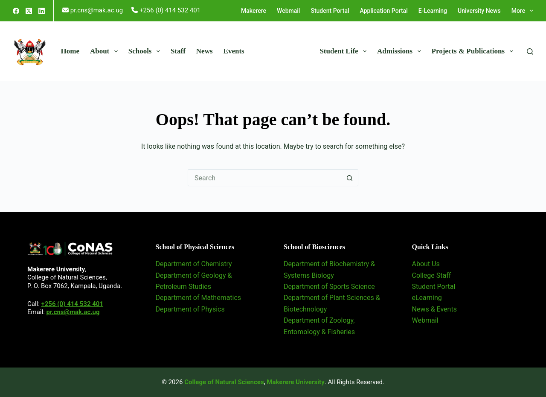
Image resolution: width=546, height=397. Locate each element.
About (105, 51)
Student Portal (330, 10)
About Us (426, 264)
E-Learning (432, 10)
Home (70, 51)
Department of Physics (190, 309)
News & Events (434, 309)
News (204, 51)
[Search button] (349, 177)
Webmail (288, 10)
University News (479, 10)
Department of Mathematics (198, 298)
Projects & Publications (474, 51)
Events (234, 51)
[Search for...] (264, 177)
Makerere (253, 10)
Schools (145, 51)
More (522, 11)
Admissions (400, 51)
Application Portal (384, 10)
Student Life (344, 51)
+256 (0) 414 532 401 (72, 304)
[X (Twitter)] (29, 11)
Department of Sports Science (329, 286)
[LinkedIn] (41, 11)
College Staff (431, 275)
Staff (178, 51)
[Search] (530, 51)
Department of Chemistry (194, 264)
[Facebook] (16, 11)
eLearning (427, 298)
